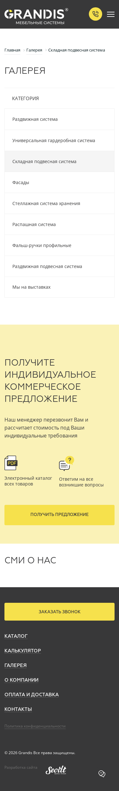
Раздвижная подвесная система (47, 266)
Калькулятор (22, 651)
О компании (21, 680)
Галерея (15, 665)
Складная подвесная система (44, 161)
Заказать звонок (60, 612)
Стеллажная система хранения (46, 203)
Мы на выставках (31, 287)
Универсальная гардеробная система (53, 140)
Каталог (16, 636)
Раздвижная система (35, 119)
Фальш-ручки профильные (41, 245)
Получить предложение (59, 515)
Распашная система (34, 224)
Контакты (18, 709)
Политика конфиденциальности (35, 726)
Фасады (20, 182)
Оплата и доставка (31, 694)
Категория (25, 98)
